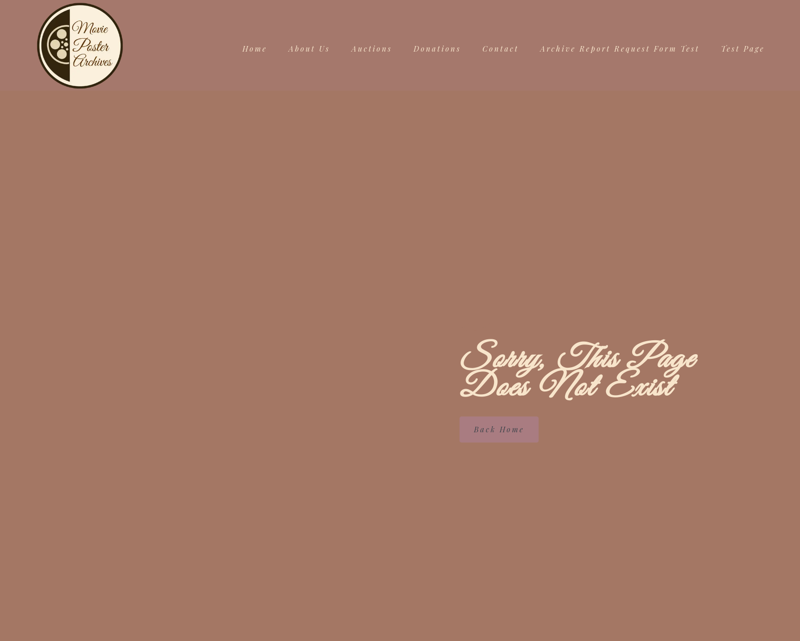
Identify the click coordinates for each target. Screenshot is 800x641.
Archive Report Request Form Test (620, 48)
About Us (309, 48)
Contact (500, 48)
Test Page (743, 48)
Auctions (372, 48)
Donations (437, 48)
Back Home (499, 429)
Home (254, 48)
